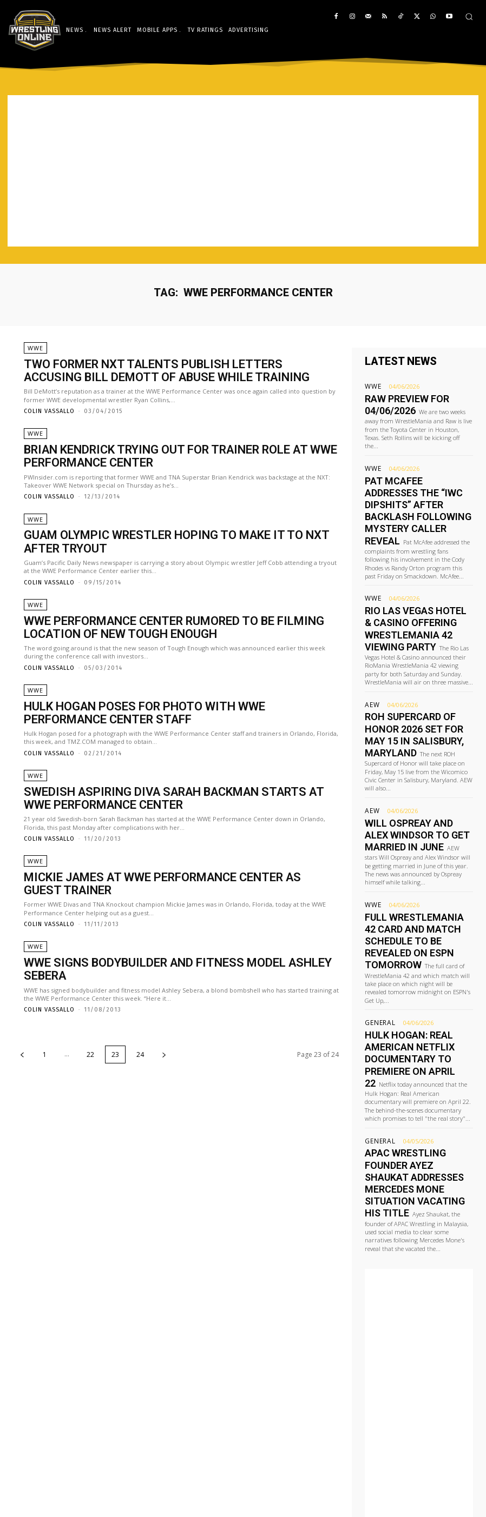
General (378, 911)
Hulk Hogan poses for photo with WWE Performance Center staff (180, 711)
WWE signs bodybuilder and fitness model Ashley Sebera (169, 948)
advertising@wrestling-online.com (410, 1485)
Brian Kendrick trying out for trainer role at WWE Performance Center (155, 456)
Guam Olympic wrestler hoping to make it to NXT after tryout (167, 541)
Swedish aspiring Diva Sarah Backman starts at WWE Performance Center (159, 795)
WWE (34, 352)
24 (140, 1025)
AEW (371, 647)
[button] (469, 16)
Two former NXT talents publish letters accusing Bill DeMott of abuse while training (166, 372)
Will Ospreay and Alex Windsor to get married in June (414, 755)
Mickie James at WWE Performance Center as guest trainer (177, 874)
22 (90, 1025)
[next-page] (164, 1025)
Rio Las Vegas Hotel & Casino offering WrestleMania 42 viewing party (419, 581)
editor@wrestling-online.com (420, 1470)
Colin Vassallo (49, 410)
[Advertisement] (243, 171)
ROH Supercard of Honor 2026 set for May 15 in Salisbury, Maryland (412, 668)
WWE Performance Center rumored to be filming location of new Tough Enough (181, 626)
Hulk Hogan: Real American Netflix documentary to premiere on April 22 (417, 931)
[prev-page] (22, 1025)
